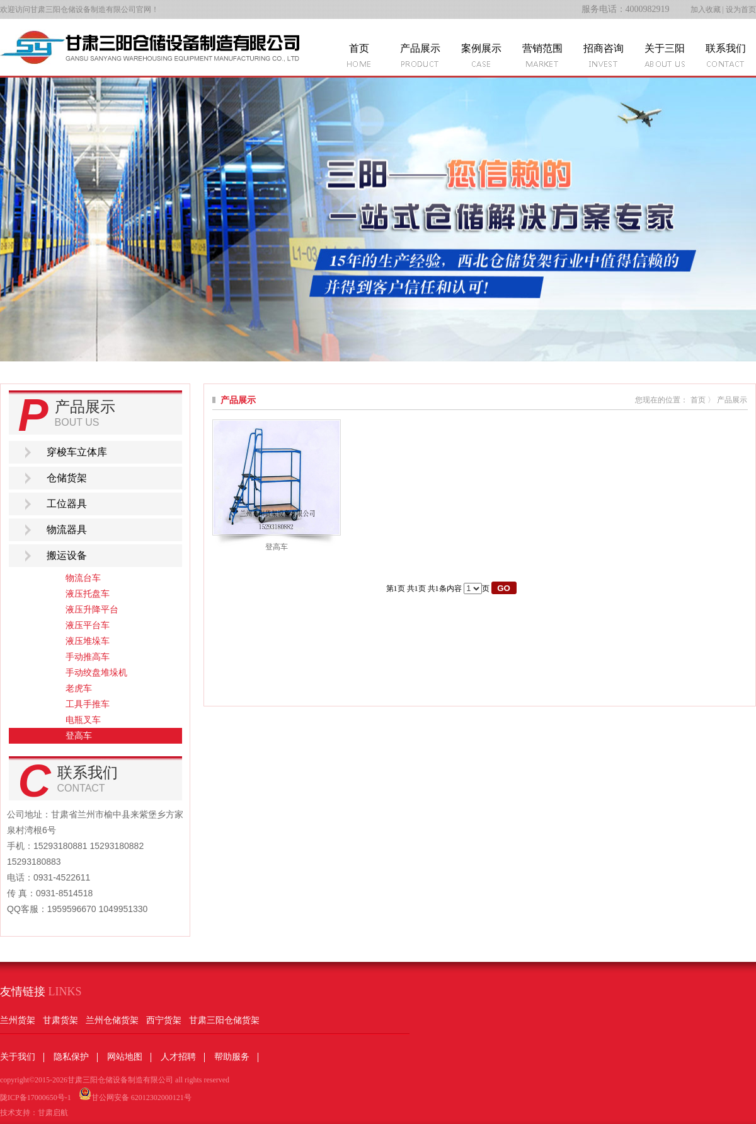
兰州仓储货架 (112, 1020)
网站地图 (124, 1057)
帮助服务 (231, 1057)
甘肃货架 (60, 1020)
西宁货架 (163, 1020)
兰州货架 (17, 1020)
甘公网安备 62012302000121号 (135, 1094)
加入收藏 (705, 9)
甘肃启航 (53, 1112)
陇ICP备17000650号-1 (35, 1097)
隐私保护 (71, 1057)
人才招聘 (178, 1057)
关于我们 (17, 1057)
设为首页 (741, 9)
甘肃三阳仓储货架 (224, 1020)
